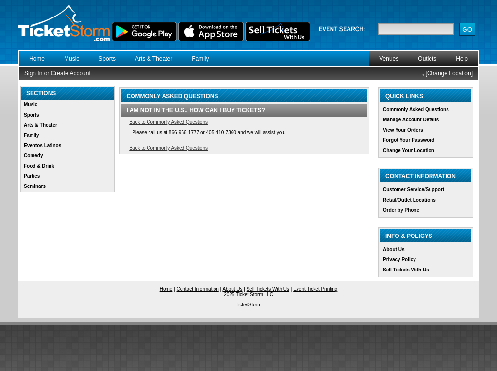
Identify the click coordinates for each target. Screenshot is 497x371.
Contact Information (198, 289)
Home (37, 58)
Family (200, 58)
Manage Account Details (411, 119)
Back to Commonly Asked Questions (168, 122)
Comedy (33, 155)
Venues (388, 58)
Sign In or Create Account (57, 73)
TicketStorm (249, 304)
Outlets (427, 58)
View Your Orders (403, 130)
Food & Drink (39, 166)
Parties (32, 176)
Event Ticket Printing (315, 289)
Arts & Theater (153, 58)
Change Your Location (408, 150)
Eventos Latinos (42, 145)
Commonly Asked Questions (416, 109)
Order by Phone (401, 210)
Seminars (35, 186)
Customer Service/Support (413, 189)
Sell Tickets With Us (406, 269)
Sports (107, 58)
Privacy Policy (399, 259)
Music (71, 58)
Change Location (449, 73)
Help (462, 58)
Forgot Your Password (408, 140)
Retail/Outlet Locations (409, 199)
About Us (393, 249)
